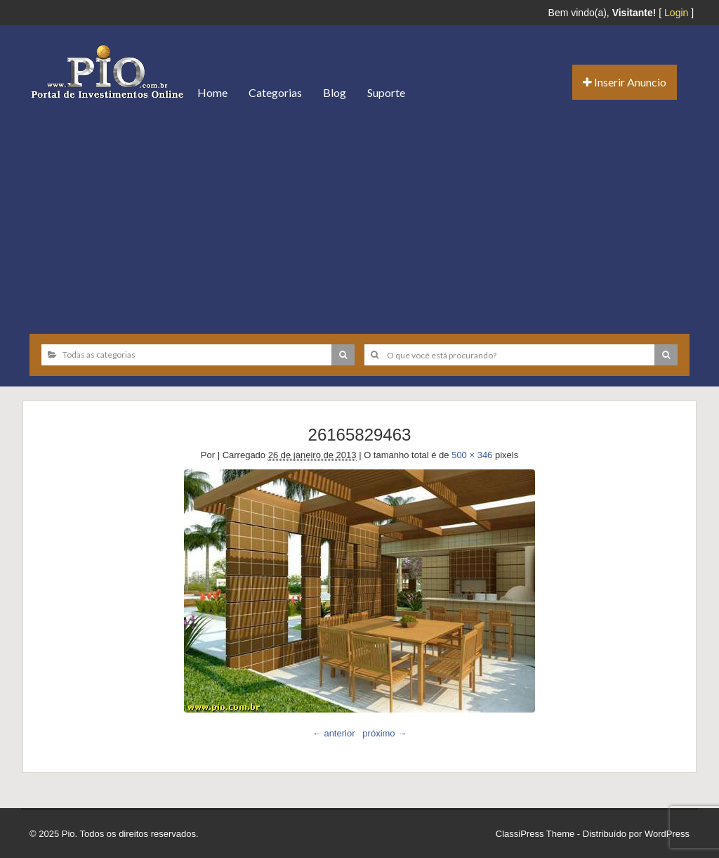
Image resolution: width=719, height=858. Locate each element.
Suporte (386, 92)
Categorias (275, 92)
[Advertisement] (359, 217)
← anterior (333, 733)
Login (676, 12)
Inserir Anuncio (624, 82)
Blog (334, 92)
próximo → (384, 733)
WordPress (667, 833)
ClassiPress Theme (535, 833)
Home (212, 92)
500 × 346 (471, 455)
